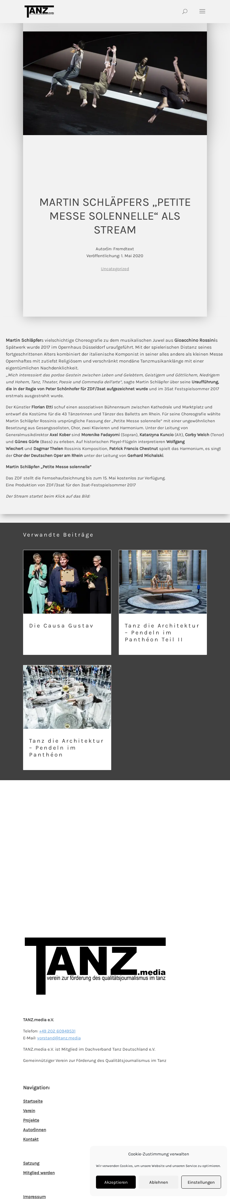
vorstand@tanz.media (59, 1038)
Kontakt (31, 1139)
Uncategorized (115, 268)
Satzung (31, 1163)
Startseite (33, 1101)
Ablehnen (158, 1182)
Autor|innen (34, 1129)
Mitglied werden (39, 1172)
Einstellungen (201, 1182)
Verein (29, 1110)
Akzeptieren (116, 1182)
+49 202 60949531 (57, 1031)
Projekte (31, 1120)
